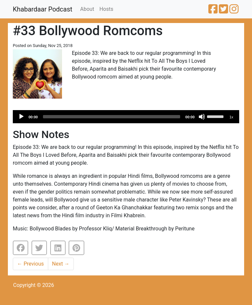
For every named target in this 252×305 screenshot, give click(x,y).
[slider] (111, 116)
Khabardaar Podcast (42, 9)
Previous (30, 264)
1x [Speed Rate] (231, 117)
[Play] (21, 116)
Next (61, 264)
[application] (126, 116)
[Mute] (202, 116)
